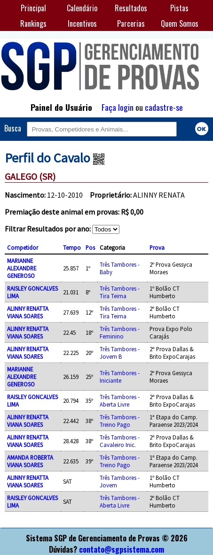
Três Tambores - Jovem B (120, 352)
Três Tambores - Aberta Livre (120, 400)
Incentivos (82, 23)
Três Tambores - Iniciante (120, 376)
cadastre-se (164, 107)
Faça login (118, 107)
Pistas (179, 8)
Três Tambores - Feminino (120, 332)
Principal (33, 8)
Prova (157, 247)
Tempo (72, 247)
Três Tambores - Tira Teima (120, 292)
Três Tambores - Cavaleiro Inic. (120, 440)
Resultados (131, 8)
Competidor (22, 247)
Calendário (82, 8)
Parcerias (131, 23)
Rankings (33, 23)
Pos (90, 247)
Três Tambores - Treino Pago (120, 420)
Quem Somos (179, 23)
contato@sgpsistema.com (121, 549)
